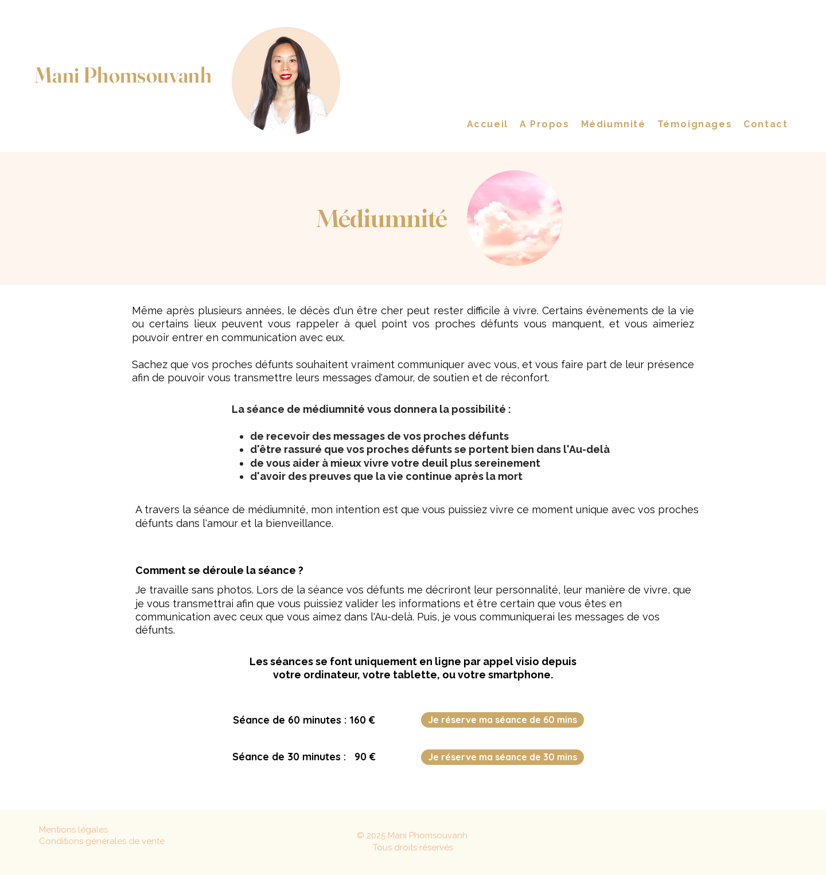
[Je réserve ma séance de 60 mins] (502, 720)
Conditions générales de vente (102, 841)
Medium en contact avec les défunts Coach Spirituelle (120, 99)
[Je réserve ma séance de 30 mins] (502, 757)
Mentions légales (73, 830)
